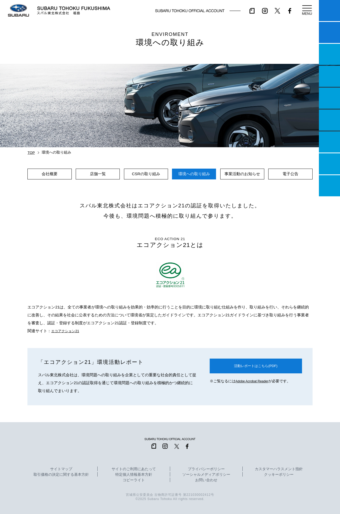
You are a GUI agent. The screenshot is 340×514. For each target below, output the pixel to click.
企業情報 (329, 163)
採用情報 (329, 185)
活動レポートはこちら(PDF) (256, 366)
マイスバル (329, 10)
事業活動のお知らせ (242, 174)
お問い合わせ (206, 480)
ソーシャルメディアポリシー (206, 475)
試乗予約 (329, 32)
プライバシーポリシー (206, 469)
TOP (31, 153)
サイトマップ (61, 469)
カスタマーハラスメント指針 (279, 469)
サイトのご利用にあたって (134, 469)
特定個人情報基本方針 (133, 475)
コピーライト (134, 480)
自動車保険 (329, 142)
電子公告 (290, 174)
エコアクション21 (67, 331)
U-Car (329, 120)
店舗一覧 (98, 174)
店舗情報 (329, 98)
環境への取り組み (194, 174)
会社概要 (50, 174)
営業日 (329, 76)
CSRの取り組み (146, 174)
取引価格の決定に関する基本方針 (61, 475)
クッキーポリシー (279, 475)
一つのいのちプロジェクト (329, 54)
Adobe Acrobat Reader (254, 382)
